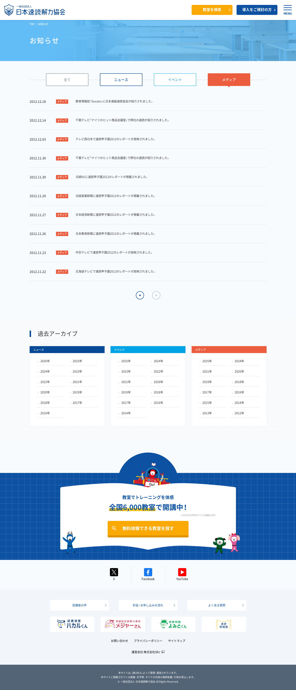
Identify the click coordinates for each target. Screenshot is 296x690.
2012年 (238, 413)
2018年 (44, 402)
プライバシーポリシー (148, 641)
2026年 (44, 361)
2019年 (76, 392)
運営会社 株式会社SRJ (146, 652)
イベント (175, 79)
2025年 (76, 361)
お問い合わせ (119, 641)
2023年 (76, 371)
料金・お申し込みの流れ (148, 605)
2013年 (206, 413)
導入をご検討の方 (257, 9)
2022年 (44, 382)
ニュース (121, 79)
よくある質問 (216, 605)
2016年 (44, 413)
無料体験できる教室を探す (148, 528)
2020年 (44, 392)
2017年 (76, 402)
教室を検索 (212, 9)
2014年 (125, 413)
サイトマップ (176, 641)
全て (67, 79)
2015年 (206, 402)
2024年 (44, 371)
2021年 (76, 382)
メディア (229, 79)
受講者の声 (79, 605)
